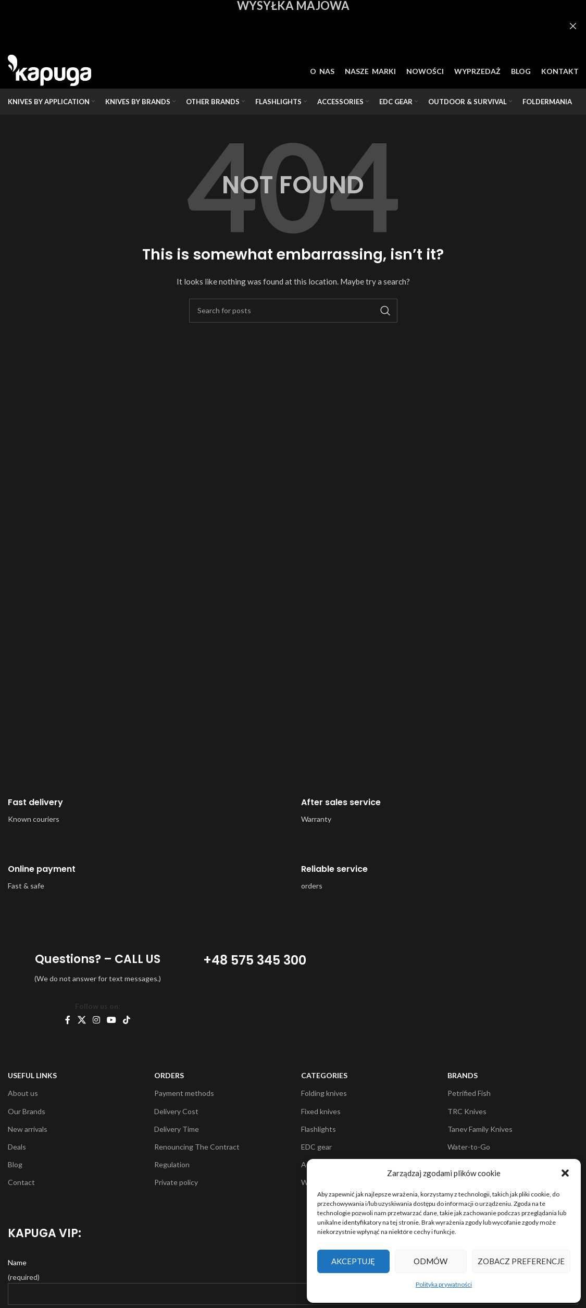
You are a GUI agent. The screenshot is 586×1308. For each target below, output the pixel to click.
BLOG (521, 71)
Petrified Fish (469, 1093)
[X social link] (81, 1020)
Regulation (172, 1164)
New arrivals (27, 1129)
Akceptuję (353, 1261)
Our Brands (26, 1111)
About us (23, 1093)
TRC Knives (467, 1111)
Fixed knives (321, 1111)
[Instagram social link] (96, 1020)
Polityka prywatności (444, 1284)
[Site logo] (49, 69)
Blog (15, 1164)
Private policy (176, 1182)
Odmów (430, 1261)
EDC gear (316, 1146)
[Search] (293, 311)
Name (17, 1262)
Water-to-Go (468, 1146)
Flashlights (318, 1129)
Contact (21, 1182)
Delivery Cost (176, 1111)
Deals (17, 1146)
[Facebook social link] (67, 1020)
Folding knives (324, 1093)
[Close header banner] (573, 26)
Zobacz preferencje (521, 1261)
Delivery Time (176, 1129)
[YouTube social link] (112, 1020)
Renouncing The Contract (197, 1146)
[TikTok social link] (127, 1020)
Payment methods (184, 1093)
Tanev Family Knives (480, 1129)
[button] (565, 1173)
